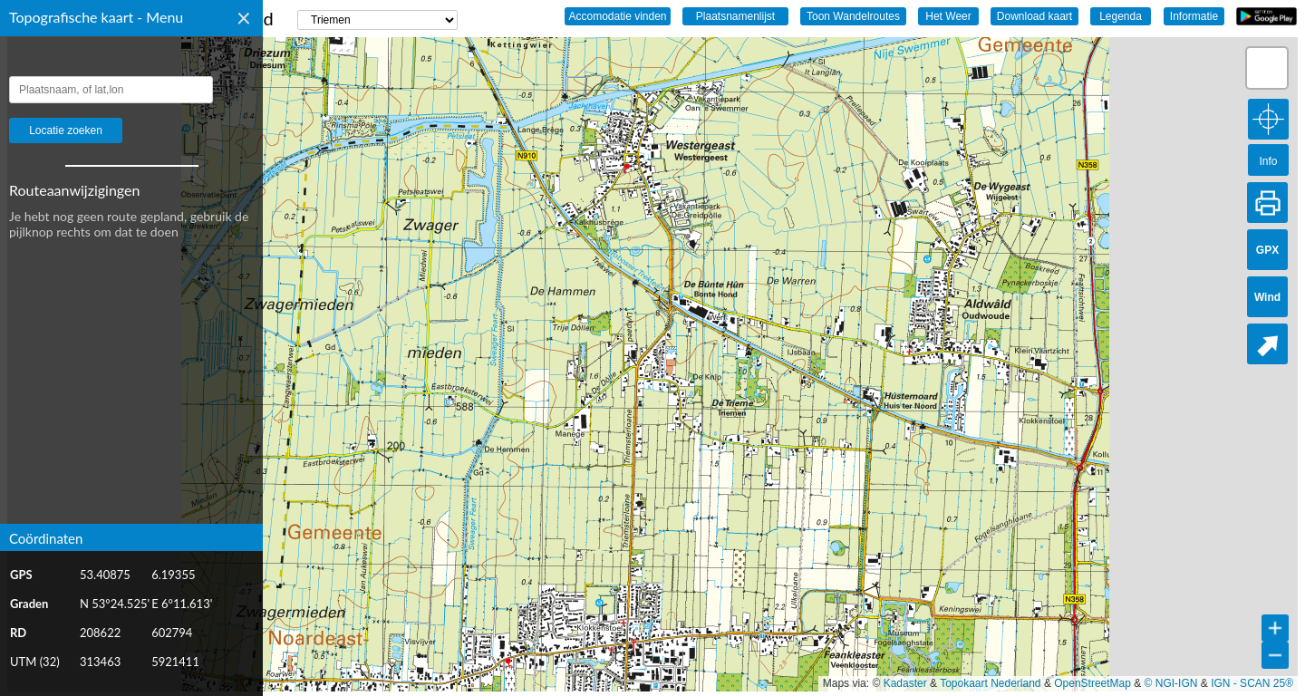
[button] (1267, 68)
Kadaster (905, 683)
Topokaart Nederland (990, 683)
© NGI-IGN (1171, 683)
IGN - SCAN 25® (1252, 683)
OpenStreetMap (1092, 683)
